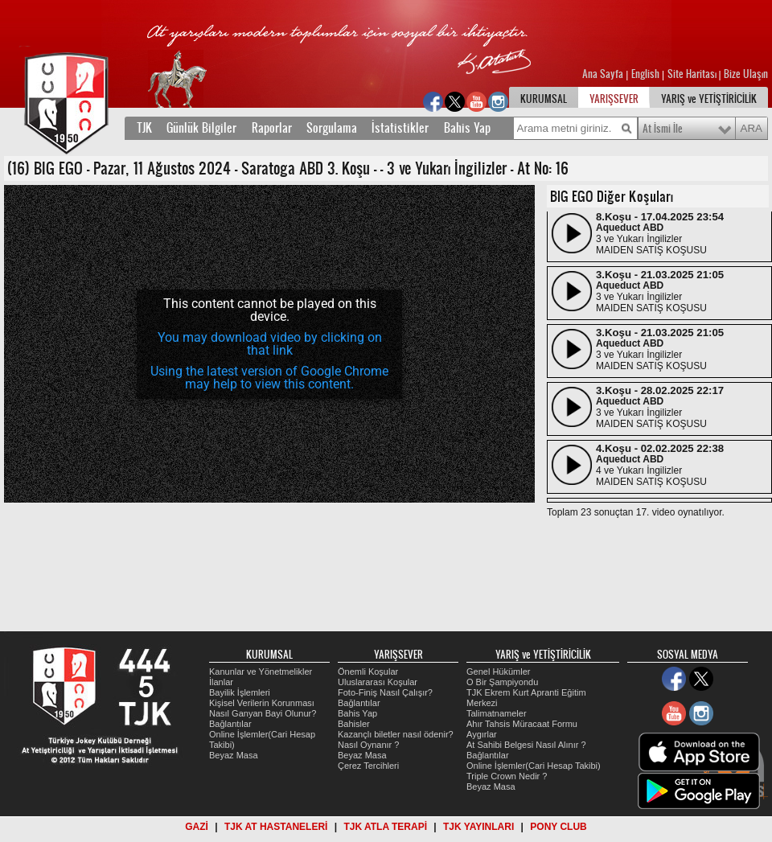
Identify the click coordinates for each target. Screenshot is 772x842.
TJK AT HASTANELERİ (275, 826)
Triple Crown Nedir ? (506, 776)
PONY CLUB (558, 826)
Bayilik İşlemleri (239, 692)
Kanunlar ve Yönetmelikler (260, 671)
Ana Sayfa (604, 74)
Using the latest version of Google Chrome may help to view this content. (269, 377)
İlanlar (221, 682)
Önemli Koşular (368, 671)
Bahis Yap (467, 128)
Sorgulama (331, 128)
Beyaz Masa (233, 755)
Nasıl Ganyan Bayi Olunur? (262, 713)
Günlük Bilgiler (201, 128)
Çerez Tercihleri (368, 765)
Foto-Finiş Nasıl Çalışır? (385, 692)
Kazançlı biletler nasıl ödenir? (396, 734)
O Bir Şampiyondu (502, 682)
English (645, 74)
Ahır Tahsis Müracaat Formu (521, 724)
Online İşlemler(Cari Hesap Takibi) (533, 765)
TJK (144, 128)
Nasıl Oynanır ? (368, 745)
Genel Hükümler (498, 671)
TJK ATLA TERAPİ (385, 826)
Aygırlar (481, 734)
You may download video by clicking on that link (270, 344)
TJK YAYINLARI (478, 826)
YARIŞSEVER (614, 99)
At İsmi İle (663, 128)
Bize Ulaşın (746, 74)
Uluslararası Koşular (377, 682)
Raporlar (272, 128)
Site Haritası (693, 74)
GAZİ (196, 826)
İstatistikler (400, 128)
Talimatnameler (496, 713)
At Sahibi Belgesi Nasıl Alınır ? (526, 745)
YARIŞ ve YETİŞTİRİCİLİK (709, 99)
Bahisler (354, 724)
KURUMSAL (543, 99)
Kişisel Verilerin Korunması (261, 703)
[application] (269, 344)
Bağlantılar (230, 724)
